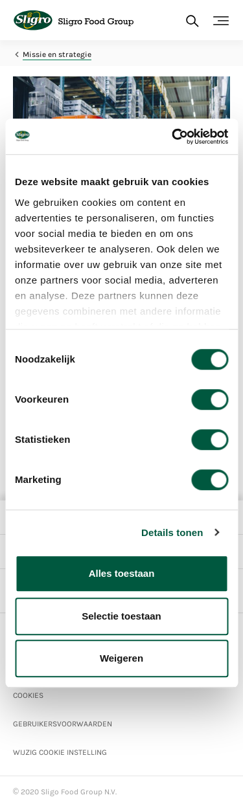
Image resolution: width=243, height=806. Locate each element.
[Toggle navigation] (221, 20)
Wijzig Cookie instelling (60, 752)
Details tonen (172, 532)
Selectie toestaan (121, 615)
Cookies (28, 695)
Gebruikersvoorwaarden (62, 723)
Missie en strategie (57, 54)
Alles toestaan (122, 573)
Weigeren (121, 658)
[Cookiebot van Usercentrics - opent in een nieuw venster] (173, 136)
